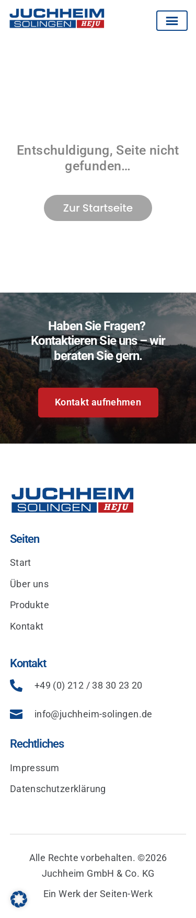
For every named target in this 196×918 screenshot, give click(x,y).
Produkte (29, 604)
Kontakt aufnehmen (98, 402)
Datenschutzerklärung (58, 788)
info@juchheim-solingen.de (93, 713)
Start (20, 562)
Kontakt (27, 626)
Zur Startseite (98, 208)
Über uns (29, 583)
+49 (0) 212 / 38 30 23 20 (88, 685)
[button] (19, 899)
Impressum (35, 767)
